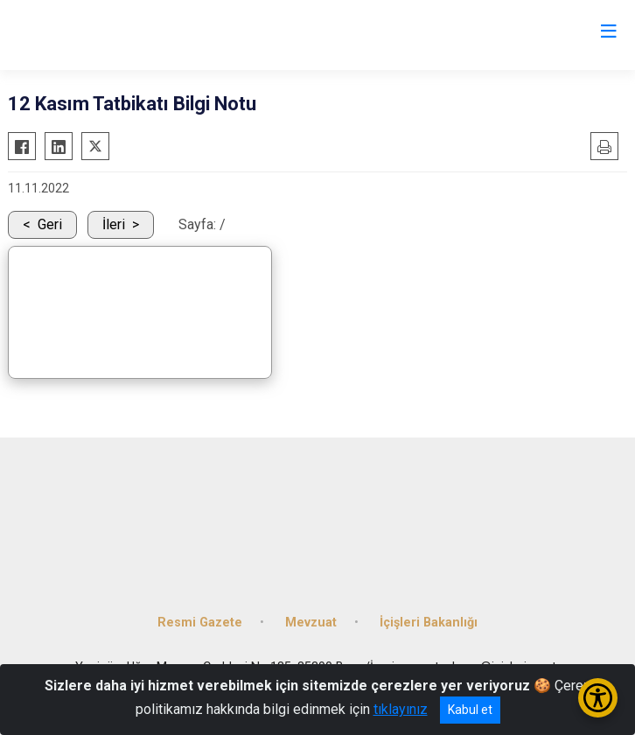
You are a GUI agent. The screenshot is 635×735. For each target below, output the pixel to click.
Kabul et (470, 710)
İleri (113, 224)
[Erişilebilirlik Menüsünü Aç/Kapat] (598, 698)
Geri (50, 224)
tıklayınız (400, 709)
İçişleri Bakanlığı (429, 622)
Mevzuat (311, 622)
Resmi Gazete (199, 622)
